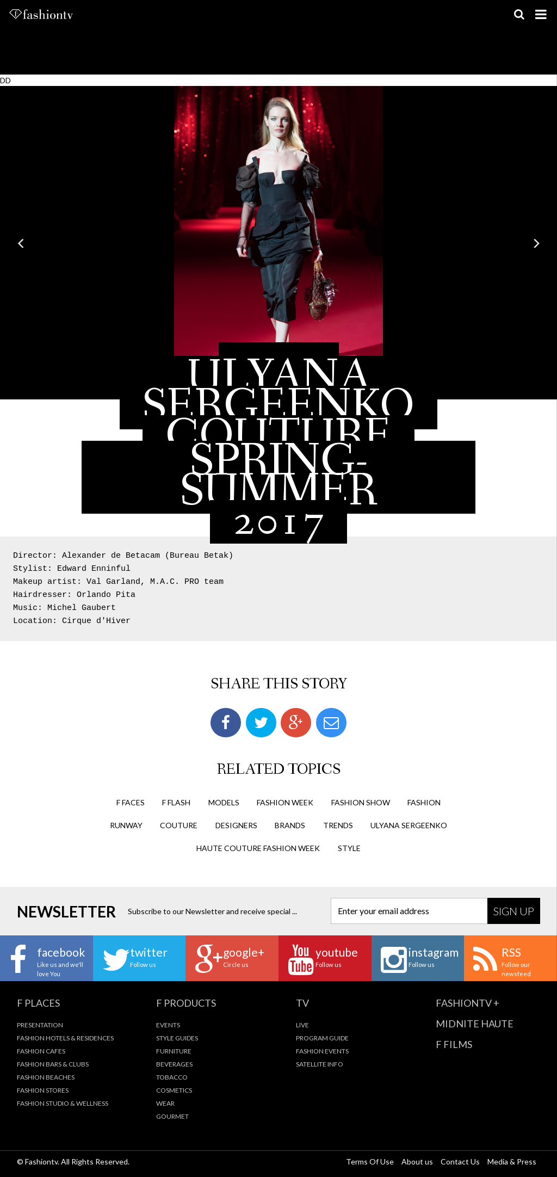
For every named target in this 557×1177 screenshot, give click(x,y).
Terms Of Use (370, 1161)
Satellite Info (319, 1064)
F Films (454, 1044)
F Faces (130, 802)
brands (290, 825)
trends (338, 825)
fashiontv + (467, 1003)
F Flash (176, 802)
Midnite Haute (474, 1023)
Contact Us (460, 1161)
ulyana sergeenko (408, 825)
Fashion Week (285, 802)
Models (223, 802)
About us (417, 1161)
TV (302, 1003)
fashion (424, 802)
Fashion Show (360, 802)
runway (126, 825)
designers (236, 825)
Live (302, 1025)
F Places (38, 1003)
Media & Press (511, 1161)
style (349, 848)
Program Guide (322, 1038)
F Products (186, 1003)
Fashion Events (322, 1051)
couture (178, 825)
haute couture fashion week (258, 848)
